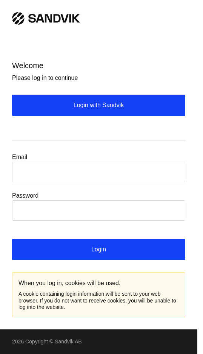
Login (98, 249)
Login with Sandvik (99, 105)
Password (25, 195)
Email (19, 157)
